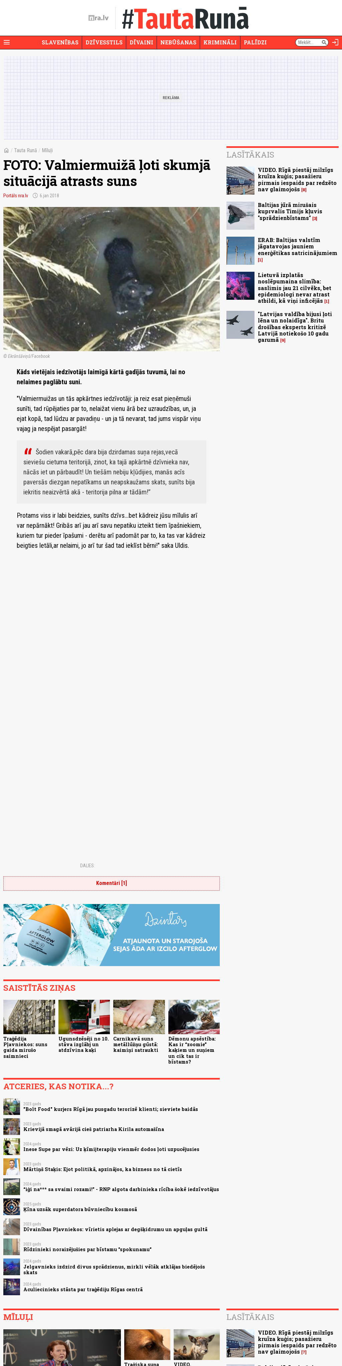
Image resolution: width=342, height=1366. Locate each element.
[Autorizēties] (335, 42)
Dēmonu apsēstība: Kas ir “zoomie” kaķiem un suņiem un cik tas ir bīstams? (192, 1050)
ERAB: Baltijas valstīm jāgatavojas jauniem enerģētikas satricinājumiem (297, 246)
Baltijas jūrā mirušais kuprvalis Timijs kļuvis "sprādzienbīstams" (290, 211)
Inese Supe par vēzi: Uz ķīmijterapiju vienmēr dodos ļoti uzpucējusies (111, 1149)
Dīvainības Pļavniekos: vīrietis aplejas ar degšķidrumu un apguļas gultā (115, 1229)
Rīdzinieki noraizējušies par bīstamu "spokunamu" (87, 1249)
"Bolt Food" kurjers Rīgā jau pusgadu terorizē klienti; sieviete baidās (110, 1109)
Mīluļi (47, 150)
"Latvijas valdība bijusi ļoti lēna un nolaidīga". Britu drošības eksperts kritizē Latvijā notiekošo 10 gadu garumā (295, 326)
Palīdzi (255, 42)
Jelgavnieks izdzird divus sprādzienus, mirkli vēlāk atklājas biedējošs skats (114, 1270)
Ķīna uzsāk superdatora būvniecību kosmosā (80, 1209)
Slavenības (60, 42)
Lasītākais (250, 154)
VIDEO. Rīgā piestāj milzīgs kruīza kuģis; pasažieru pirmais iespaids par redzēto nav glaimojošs (297, 179)
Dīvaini (141, 42)
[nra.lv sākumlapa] (99, 18)
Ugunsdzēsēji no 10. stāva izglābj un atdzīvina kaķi (83, 1045)
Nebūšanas (178, 42)
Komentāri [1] (111, 883)
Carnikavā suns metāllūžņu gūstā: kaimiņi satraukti (135, 1045)
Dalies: (87, 865)
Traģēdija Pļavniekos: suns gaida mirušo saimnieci (25, 1047)
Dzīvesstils (104, 42)
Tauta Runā (25, 150)
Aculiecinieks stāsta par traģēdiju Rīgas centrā (83, 1289)
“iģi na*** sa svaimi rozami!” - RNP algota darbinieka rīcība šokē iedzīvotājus (121, 1189)
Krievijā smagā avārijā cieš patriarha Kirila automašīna (93, 1129)
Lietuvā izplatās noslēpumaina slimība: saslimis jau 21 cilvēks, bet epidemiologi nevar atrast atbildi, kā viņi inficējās (294, 287)
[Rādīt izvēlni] (6, 42)
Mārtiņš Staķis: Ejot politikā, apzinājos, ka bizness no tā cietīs (102, 1169)
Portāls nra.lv (15, 195)
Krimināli (220, 42)
